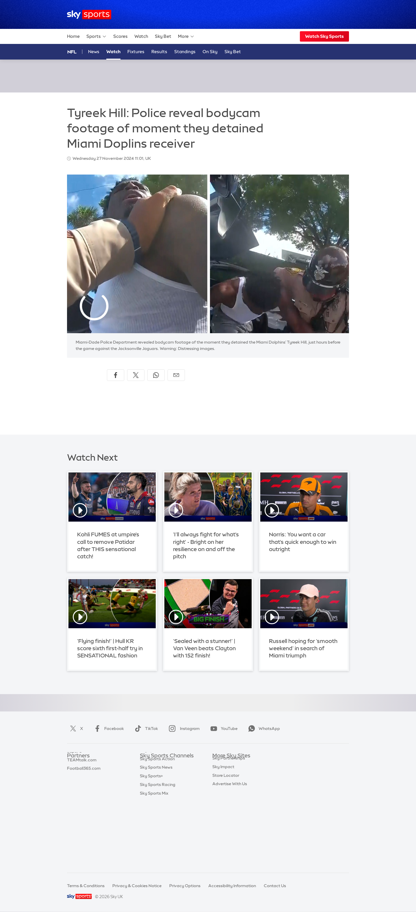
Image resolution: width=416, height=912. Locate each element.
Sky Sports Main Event (161, 765)
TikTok (145, 728)
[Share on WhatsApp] (156, 375)
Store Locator (225, 825)
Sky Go (219, 782)
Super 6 (74, 773)
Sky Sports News (156, 833)
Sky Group (222, 790)
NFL (72, 51)
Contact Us (275, 886)
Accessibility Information (232, 886)
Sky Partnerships (228, 808)
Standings (185, 51)
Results (159, 51)
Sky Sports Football (159, 782)
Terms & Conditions (86, 886)
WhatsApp (263, 728)
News (93, 51)
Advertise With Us (229, 833)
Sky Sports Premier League (166, 773)
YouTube (222, 728)
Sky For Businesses (230, 799)
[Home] (89, 14)
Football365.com (84, 790)
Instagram (183, 728)
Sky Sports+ (151, 842)
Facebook (108, 728)
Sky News (221, 773)
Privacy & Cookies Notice (136, 886)
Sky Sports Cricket (158, 790)
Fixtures (135, 51)
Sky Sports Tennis (157, 816)
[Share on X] (135, 375)
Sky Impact (223, 816)
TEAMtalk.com (81, 782)
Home (73, 36)
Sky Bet (163, 36)
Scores (120, 36)
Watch (141, 36)
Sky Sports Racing (157, 851)
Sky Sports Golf (155, 799)
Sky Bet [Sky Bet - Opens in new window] (232, 51)
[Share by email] (176, 375)
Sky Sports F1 (153, 808)
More (186, 36)
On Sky (210, 51)
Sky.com (220, 765)
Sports (96, 36)
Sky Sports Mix (154, 859)
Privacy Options (184, 886)
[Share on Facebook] (115, 375)
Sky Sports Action (157, 825)
